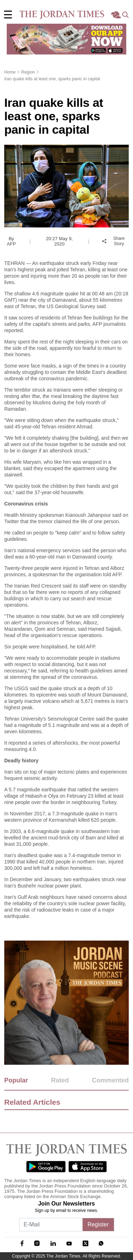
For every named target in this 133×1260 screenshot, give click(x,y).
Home (10, 72)
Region (28, 72)
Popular (16, 1080)
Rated (60, 1080)
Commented (110, 1080)
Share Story (113, 241)
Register (98, 1224)
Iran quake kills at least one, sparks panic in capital (52, 78)
